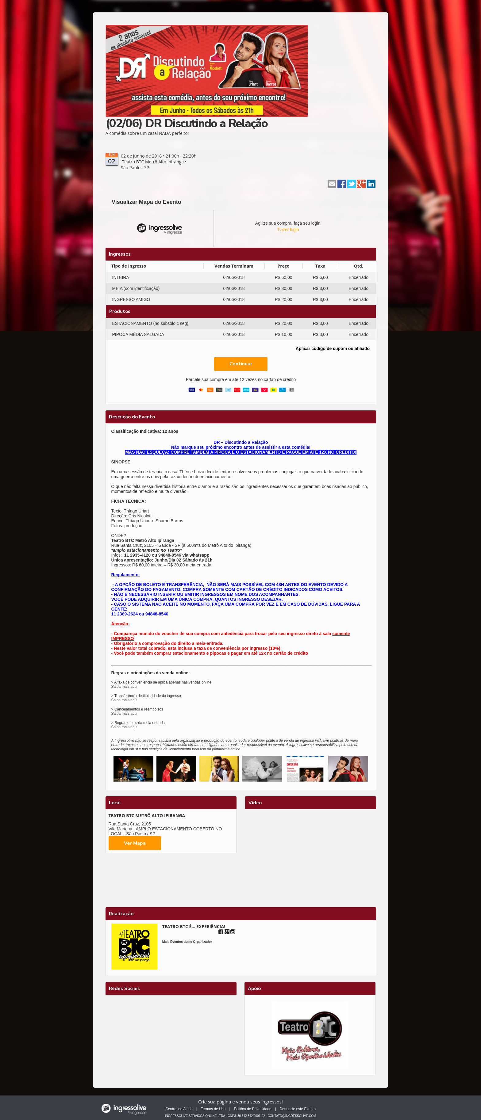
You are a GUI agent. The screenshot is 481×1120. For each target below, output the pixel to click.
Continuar (240, 363)
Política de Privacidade (252, 1109)
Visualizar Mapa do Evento (146, 202)
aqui (133, 686)
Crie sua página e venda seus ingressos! (240, 1102)
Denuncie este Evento (297, 1109)
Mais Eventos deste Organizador (187, 941)
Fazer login (288, 229)
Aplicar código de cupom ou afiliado (333, 348)
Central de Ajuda (179, 1109)
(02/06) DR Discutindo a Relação (186, 123)
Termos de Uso (213, 1109)
